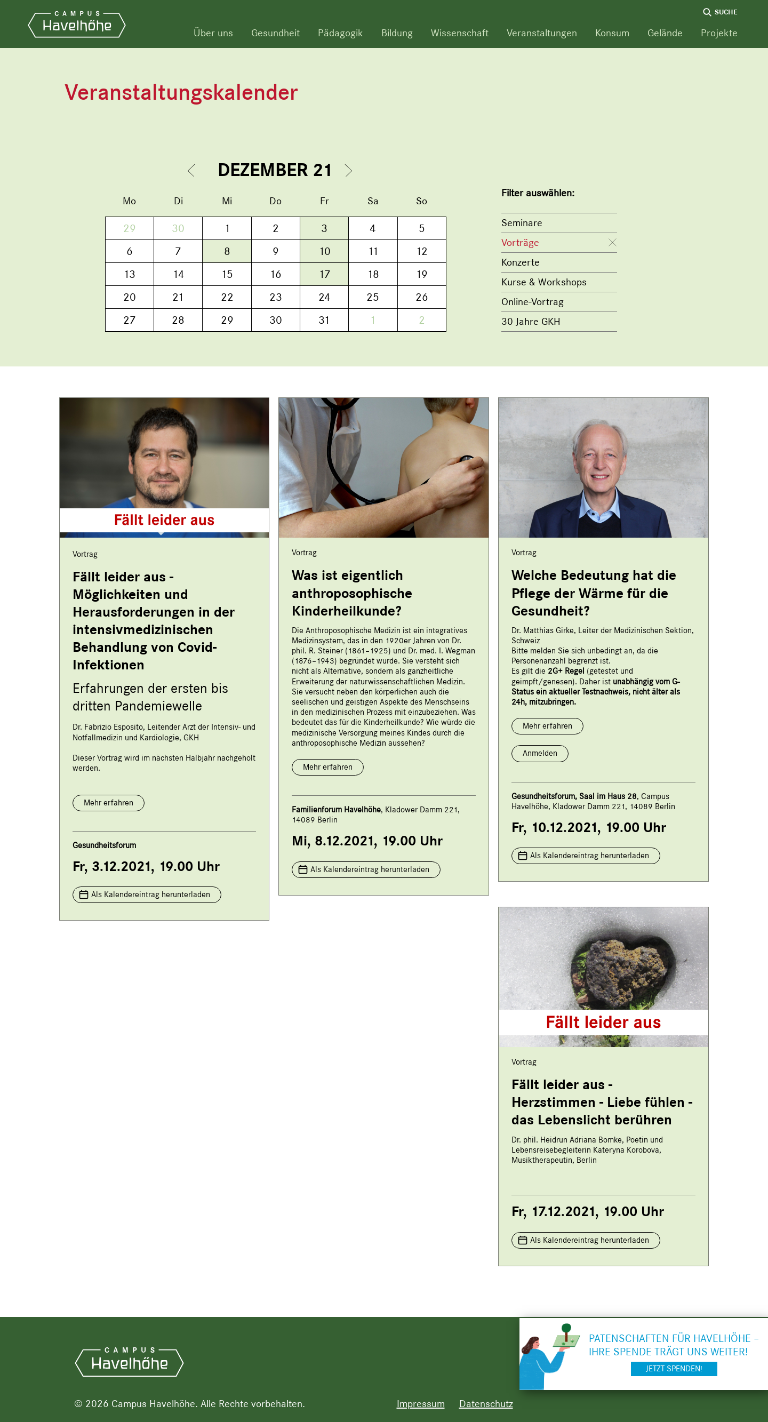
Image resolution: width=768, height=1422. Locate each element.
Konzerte (520, 262)
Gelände (665, 33)
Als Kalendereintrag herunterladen (150, 894)
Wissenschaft (460, 33)
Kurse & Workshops (544, 282)
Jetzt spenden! (674, 1368)
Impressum (421, 1403)
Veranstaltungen (542, 33)
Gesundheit (275, 33)
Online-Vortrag (532, 301)
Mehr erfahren (108, 803)
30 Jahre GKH (531, 321)
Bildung (397, 33)
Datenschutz (486, 1403)
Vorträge (520, 242)
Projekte (719, 33)
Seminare (521, 223)
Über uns (213, 33)
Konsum (612, 33)
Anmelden (540, 753)
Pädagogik (340, 33)
